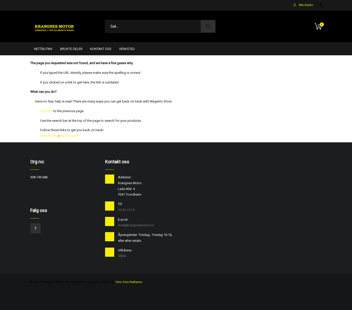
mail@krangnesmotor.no (136, 225)
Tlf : (120, 204)
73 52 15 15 (126, 210)
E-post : (123, 219)
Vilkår (122, 256)
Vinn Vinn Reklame (128, 282)
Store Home (49, 136)
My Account (68, 136)
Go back (46, 111)
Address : (125, 177)
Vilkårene (124, 250)
